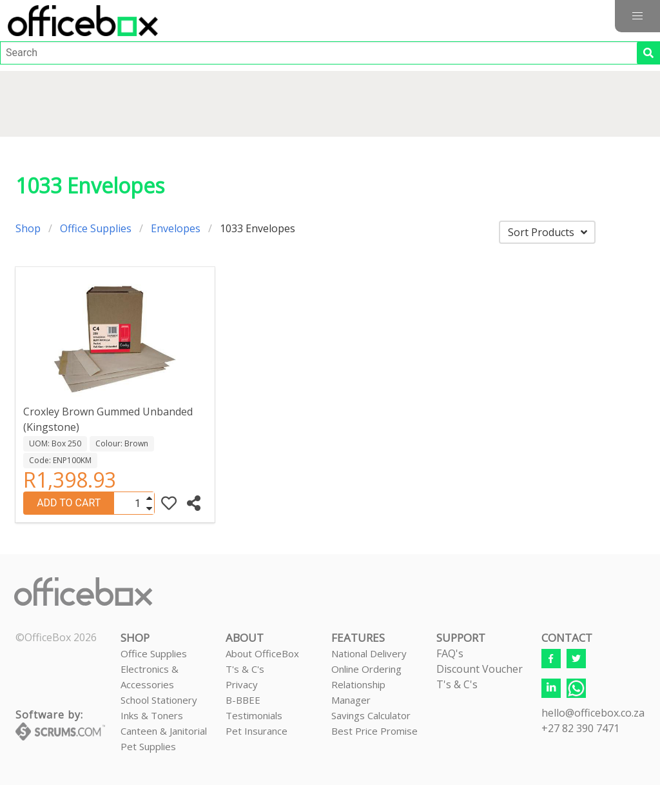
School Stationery (159, 699)
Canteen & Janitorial (164, 730)
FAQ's (449, 653)
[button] (637, 16)
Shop (28, 228)
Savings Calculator (371, 715)
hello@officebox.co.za (593, 713)
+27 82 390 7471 (580, 728)
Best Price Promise (374, 730)
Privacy (242, 684)
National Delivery (369, 653)
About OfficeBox (262, 653)
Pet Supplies (148, 746)
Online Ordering (366, 668)
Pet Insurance (256, 730)
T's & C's (245, 668)
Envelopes (175, 228)
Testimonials (254, 715)
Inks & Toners (152, 715)
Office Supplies (95, 228)
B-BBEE (243, 699)
